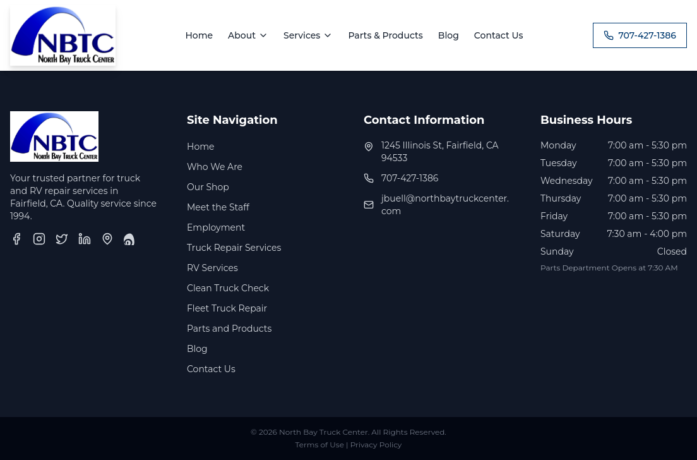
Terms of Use (319, 444)
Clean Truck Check (228, 288)
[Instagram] (39, 239)
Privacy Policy (376, 444)
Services (308, 35)
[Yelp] (130, 239)
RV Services (212, 268)
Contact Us (498, 35)
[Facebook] (16, 239)
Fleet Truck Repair (227, 308)
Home (199, 35)
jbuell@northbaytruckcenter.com (445, 205)
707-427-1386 (640, 35)
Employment (216, 227)
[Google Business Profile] (107, 239)
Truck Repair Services (234, 247)
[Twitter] (62, 239)
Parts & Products (385, 35)
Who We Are (214, 166)
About (248, 35)
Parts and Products (229, 328)
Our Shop (208, 187)
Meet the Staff (218, 207)
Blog (448, 35)
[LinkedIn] (84, 239)
